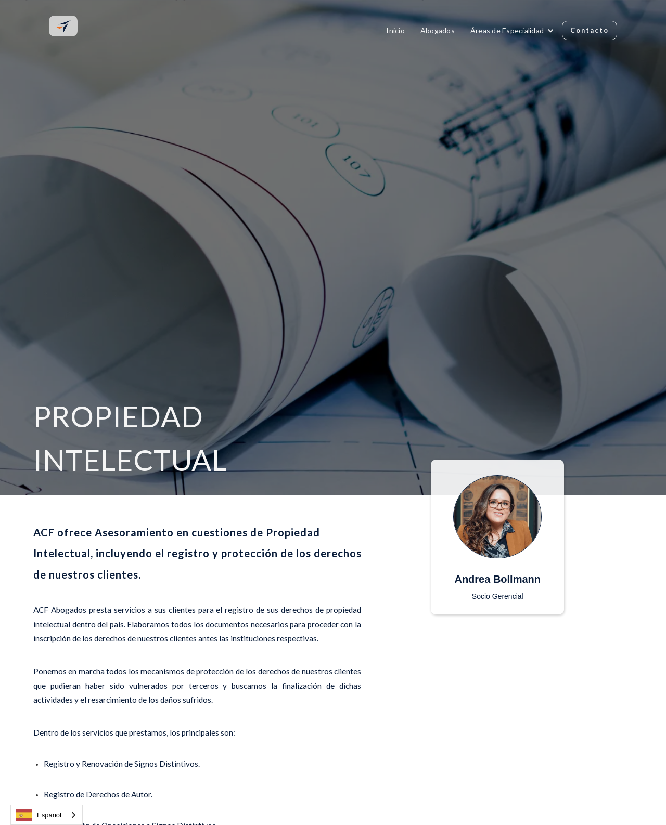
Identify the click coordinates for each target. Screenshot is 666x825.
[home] (63, 25)
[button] (512, 30)
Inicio (395, 30)
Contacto (589, 30)
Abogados (437, 30)
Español (38, 815)
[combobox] (46, 815)
